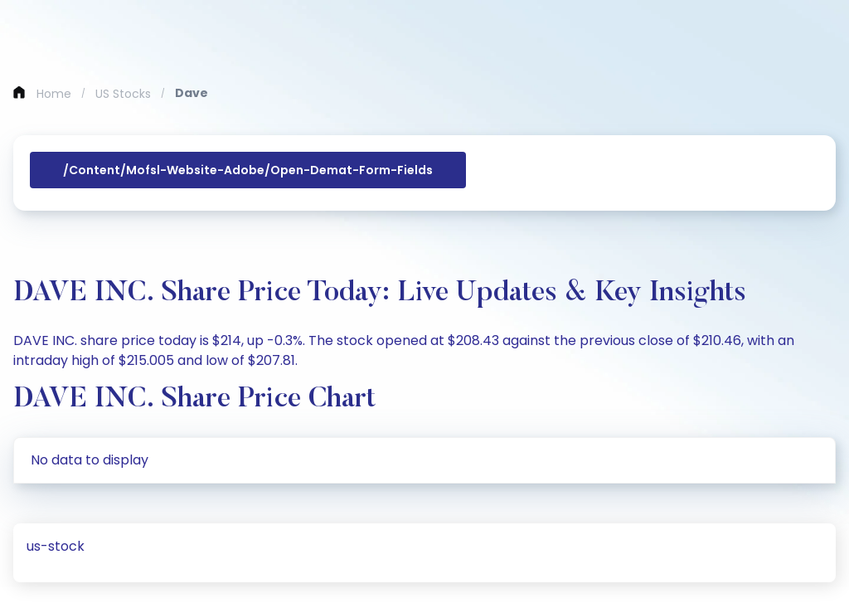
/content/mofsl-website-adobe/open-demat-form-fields (248, 170)
